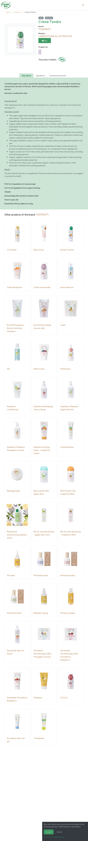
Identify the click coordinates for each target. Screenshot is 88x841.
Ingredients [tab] (40, 75)
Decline (59, 832)
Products (17, 12)
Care (41, 18)
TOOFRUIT (41, 214)
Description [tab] (26, 75)
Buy (44, 40)
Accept (48, 832)
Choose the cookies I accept (54, 837)
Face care (49, 18)
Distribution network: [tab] (58, 75)
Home (8, 12)
